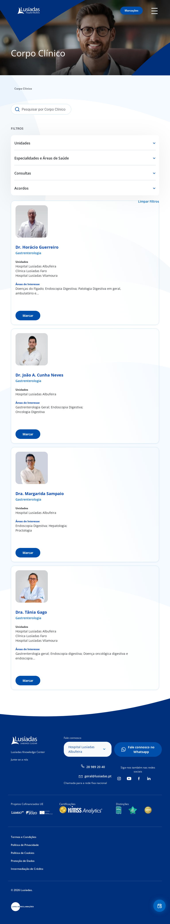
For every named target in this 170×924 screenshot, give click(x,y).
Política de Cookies (22, 853)
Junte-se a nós (19, 759)
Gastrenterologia (28, 253)
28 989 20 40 (95, 767)
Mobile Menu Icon (155, 10)
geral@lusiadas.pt (98, 776)
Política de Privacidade (25, 845)
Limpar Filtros (148, 201)
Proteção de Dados (23, 861)
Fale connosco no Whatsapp (141, 749)
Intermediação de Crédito (27, 869)
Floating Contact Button (159, 906)
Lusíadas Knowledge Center (28, 752)
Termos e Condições (23, 837)
